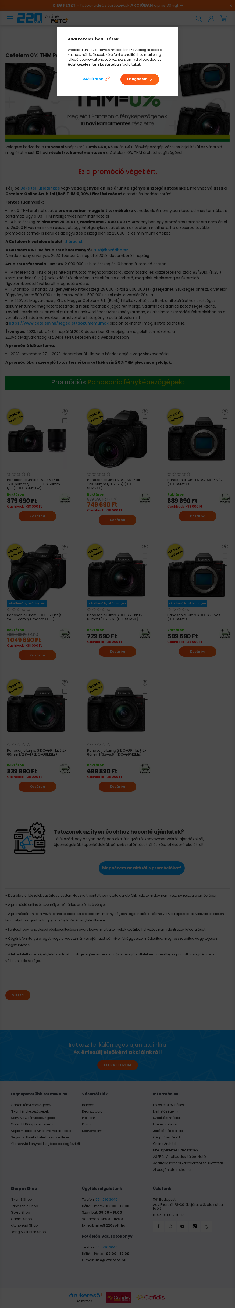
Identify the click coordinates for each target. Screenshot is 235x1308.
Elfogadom (137, 79)
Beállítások (93, 79)
